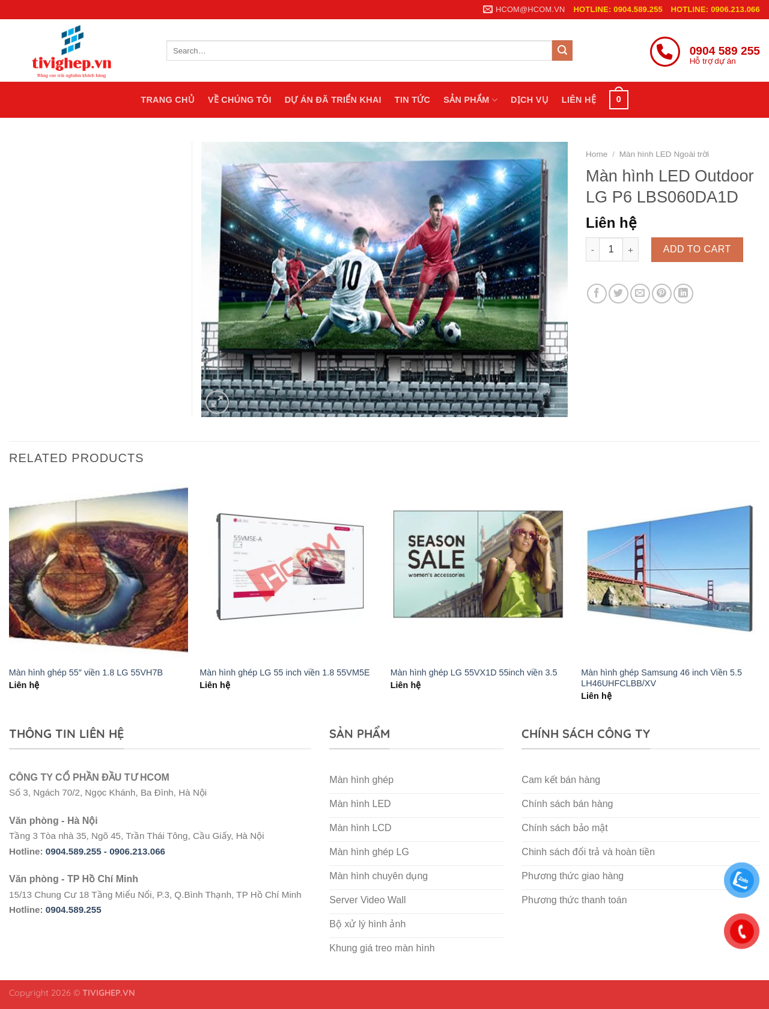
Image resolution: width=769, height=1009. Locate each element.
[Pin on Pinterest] (662, 293)
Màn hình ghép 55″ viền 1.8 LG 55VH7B (86, 672)
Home (596, 154)
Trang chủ (168, 100)
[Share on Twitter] (618, 293)
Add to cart (697, 249)
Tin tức (412, 100)
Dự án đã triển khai (333, 100)
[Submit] (562, 50)
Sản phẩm (470, 100)
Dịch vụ (530, 100)
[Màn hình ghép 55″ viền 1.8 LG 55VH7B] (98, 569)
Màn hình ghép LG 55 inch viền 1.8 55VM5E (284, 672)
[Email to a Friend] (640, 293)
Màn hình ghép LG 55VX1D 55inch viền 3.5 (474, 672)
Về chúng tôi (240, 100)
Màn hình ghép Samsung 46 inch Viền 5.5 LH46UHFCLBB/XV (661, 678)
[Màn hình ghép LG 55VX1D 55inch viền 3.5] (480, 569)
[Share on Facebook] (597, 293)
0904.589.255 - (77, 851)
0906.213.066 (137, 851)
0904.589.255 (74, 909)
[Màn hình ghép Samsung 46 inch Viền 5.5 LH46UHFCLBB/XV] (670, 569)
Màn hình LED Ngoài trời (664, 154)
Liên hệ (579, 100)
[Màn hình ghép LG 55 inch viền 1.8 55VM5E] (288, 569)
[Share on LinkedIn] (683, 293)
